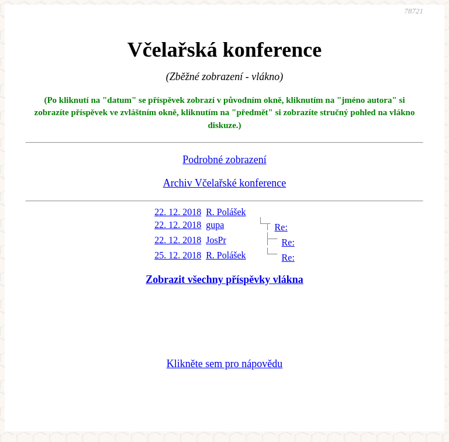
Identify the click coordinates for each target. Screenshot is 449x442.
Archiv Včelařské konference (224, 183)
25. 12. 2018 (177, 255)
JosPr (216, 240)
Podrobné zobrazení (224, 159)
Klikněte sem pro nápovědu (224, 364)
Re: (281, 227)
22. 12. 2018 (177, 212)
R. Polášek (226, 212)
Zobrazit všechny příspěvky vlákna (224, 279)
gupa (215, 225)
